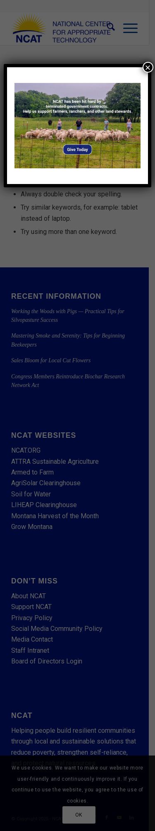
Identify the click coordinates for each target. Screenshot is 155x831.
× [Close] (148, 67)
